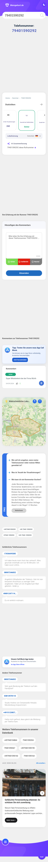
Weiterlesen (19, 510)
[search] (42, 15)
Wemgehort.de (14, 5)
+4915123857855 (10, 712)
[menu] (5, 841)
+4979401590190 (28, 748)
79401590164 (29, 756)
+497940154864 (10, 740)
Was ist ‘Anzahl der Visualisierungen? (26, 472)
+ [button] (34, 401)
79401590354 (28, 740)
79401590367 (9, 748)
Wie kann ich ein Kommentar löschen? (26, 480)
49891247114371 (10, 593)
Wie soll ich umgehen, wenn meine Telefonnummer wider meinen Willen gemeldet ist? (26, 462)
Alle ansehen (40, 763)
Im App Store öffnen (17, 664)
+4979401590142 (11, 756)
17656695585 (10, 554)
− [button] (40, 401)
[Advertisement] (24, 64)
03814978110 (10, 696)
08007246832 (10, 572)
